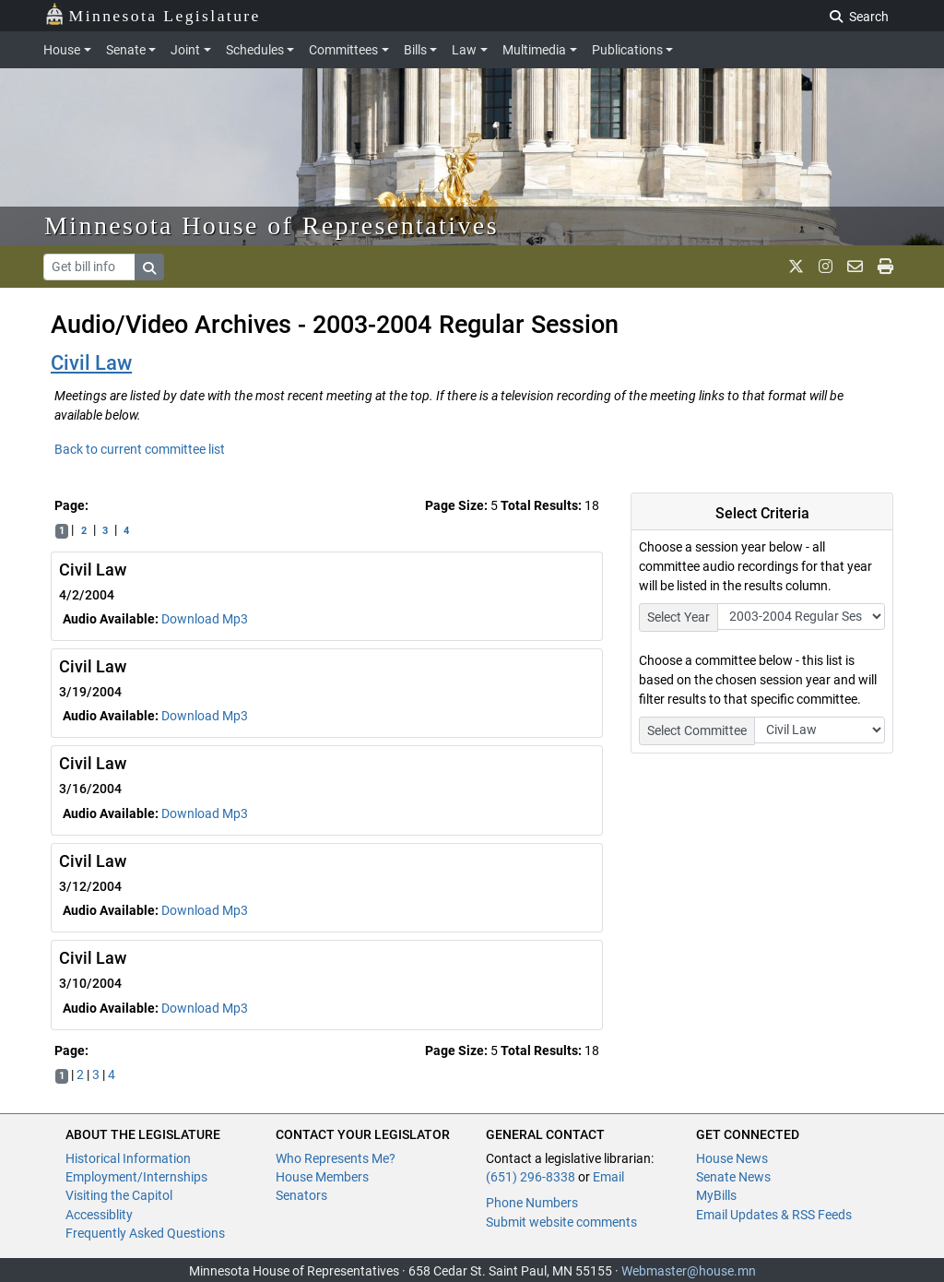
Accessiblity (99, 1214)
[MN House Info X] (796, 266)
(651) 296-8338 (530, 1176)
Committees (343, 49)
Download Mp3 (204, 618)
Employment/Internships (136, 1176)
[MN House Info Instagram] (825, 266)
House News (732, 1158)
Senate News (733, 1176)
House (61, 49)
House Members (322, 1176)
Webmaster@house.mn (688, 1271)
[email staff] (855, 266)
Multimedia (534, 49)
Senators (301, 1195)
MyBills (716, 1195)
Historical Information (128, 1158)
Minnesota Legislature (152, 14)
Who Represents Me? (335, 1158)
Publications (627, 49)
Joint (185, 49)
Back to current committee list (139, 449)
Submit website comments (561, 1222)
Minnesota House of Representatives (271, 225)
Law (464, 49)
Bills (415, 49)
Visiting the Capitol (118, 1195)
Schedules (255, 49)
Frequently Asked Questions (145, 1233)
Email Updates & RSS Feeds (774, 1214)
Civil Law (91, 362)
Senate (126, 49)
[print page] (885, 266)
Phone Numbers (532, 1202)
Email (608, 1176)
